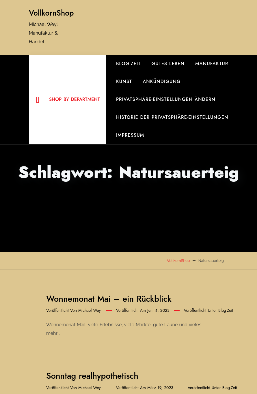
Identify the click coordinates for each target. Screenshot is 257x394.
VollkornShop (51, 12)
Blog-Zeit (128, 63)
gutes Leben (168, 63)
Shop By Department (68, 99)
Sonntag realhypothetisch (92, 376)
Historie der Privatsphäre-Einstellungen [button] (172, 117)
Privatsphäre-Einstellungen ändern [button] (165, 99)
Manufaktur (211, 63)
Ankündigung (161, 81)
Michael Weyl (90, 310)
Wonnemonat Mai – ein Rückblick (109, 299)
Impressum (130, 135)
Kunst (124, 81)
